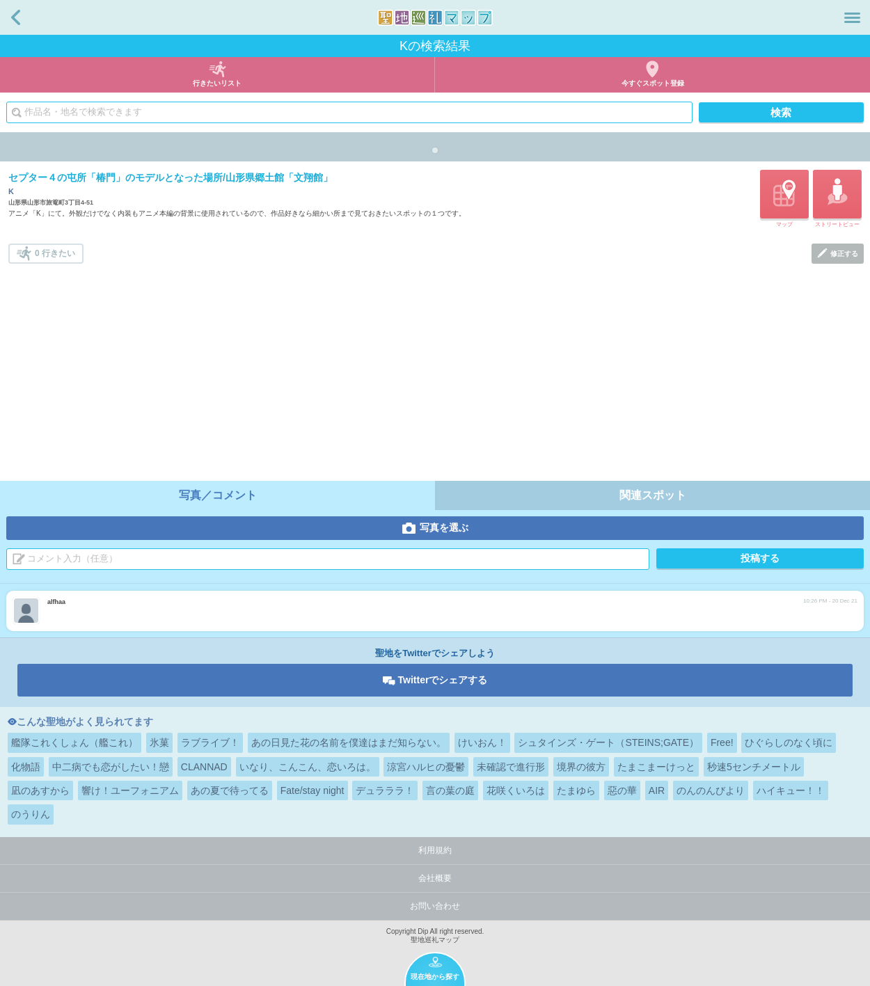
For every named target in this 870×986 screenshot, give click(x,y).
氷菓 (159, 742)
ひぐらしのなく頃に (788, 742)
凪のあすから (40, 790)
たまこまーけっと (656, 766)
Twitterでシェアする (443, 679)
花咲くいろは (516, 790)
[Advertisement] (436, 368)
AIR (657, 790)
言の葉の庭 (450, 790)
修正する (844, 253)
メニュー (852, 17)
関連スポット (652, 495)
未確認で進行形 (511, 766)
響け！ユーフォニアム (130, 790)
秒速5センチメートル (753, 766)
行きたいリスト (217, 83)
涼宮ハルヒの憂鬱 (426, 766)
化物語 (25, 766)
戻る (15, 17)
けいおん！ (482, 742)
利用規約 (435, 850)
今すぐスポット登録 (653, 83)
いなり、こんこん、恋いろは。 (307, 766)
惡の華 (622, 790)
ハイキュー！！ (791, 790)
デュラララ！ (385, 790)
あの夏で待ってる (230, 790)
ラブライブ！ (210, 742)
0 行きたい (55, 253)
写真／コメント (218, 495)
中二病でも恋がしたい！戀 (110, 766)
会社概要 (435, 878)
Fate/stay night (312, 790)
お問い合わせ (435, 906)
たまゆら (576, 790)
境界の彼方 (581, 766)
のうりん (30, 814)
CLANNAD (204, 766)
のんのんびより (711, 790)
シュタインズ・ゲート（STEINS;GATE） (608, 742)
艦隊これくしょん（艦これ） (74, 742)
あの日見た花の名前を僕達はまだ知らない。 (348, 742)
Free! (722, 742)
